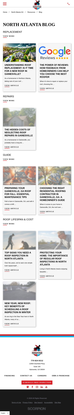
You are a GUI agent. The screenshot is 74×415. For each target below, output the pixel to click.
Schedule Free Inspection (37, 382)
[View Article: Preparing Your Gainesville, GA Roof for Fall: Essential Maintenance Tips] (19, 190)
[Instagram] (37, 387)
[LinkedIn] (42, 387)
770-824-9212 (37, 361)
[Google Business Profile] (28, 387)
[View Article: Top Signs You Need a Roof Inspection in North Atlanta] (19, 255)
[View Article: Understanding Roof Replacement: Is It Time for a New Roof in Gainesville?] (19, 67)
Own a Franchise (61, 376)
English (3, 413)
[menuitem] (16, 402)
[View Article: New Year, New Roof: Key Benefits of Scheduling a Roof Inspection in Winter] (19, 304)
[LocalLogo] (37, 5)
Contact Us (26, 376)
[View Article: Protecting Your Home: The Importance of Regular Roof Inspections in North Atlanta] (54, 255)
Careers (42, 376)
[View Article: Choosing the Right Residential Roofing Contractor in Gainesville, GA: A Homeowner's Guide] (54, 190)
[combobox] (5, 413)
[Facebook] (32, 387)
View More (9, 36)
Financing (9, 376)
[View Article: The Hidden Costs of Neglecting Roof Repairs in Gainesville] (19, 129)
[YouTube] (46, 387)
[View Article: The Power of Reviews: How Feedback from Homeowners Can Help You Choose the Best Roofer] (54, 67)
